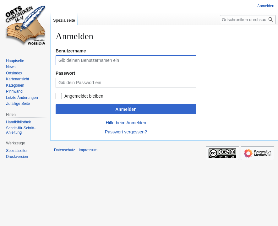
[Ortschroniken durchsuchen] (247, 19)
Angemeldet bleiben (83, 96)
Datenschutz (64, 150)
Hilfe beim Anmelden (126, 122)
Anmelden (126, 109)
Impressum (88, 150)
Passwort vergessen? (126, 131)
